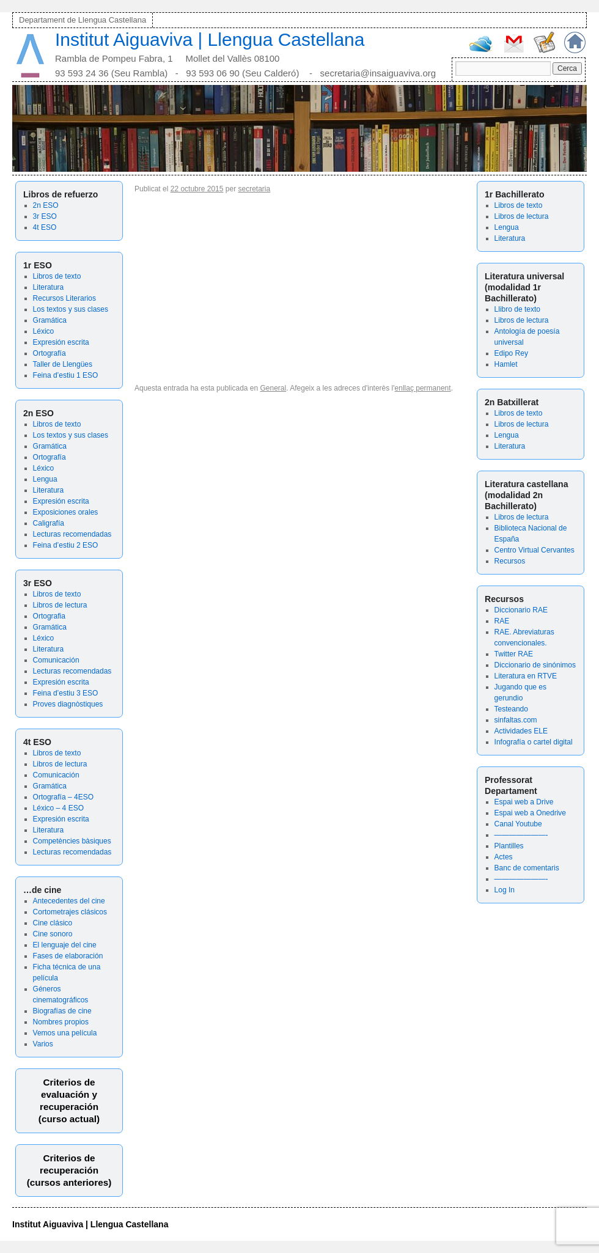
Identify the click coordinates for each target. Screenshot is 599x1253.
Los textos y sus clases (70, 309)
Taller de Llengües (62, 364)
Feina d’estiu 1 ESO (65, 375)
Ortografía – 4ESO (63, 797)
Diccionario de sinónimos (535, 665)
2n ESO (46, 205)
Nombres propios (61, 1022)
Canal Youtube (518, 824)
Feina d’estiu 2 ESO (65, 545)
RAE (502, 621)
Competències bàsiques (72, 841)
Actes (503, 857)
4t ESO (45, 227)
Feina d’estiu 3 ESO (65, 693)
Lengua (45, 479)
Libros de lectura (60, 605)
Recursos (510, 561)
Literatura (48, 287)
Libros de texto (57, 276)
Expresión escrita (61, 342)
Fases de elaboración (68, 956)
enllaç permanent (423, 388)
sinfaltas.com (515, 720)
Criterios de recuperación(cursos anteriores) (69, 1170)
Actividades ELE (521, 731)
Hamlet (506, 364)
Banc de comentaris (526, 868)
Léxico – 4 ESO (58, 808)
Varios (43, 1044)
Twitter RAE (513, 654)
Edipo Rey (511, 353)
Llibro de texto (517, 309)
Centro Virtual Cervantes (534, 550)
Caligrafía (48, 523)
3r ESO (45, 216)
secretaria (254, 189)
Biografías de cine (62, 1011)
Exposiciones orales (65, 512)
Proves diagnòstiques (68, 704)
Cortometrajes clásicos (70, 912)
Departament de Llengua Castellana (82, 19)
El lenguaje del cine (65, 945)
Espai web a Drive (524, 802)
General (273, 388)
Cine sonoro (53, 934)
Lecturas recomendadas (72, 534)
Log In (504, 890)
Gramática (50, 320)
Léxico (43, 331)
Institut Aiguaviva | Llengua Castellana (209, 39)
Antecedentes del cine (69, 901)
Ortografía (49, 353)
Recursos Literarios (64, 298)
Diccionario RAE (521, 610)
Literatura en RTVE (525, 676)
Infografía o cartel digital (533, 742)
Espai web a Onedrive (530, 813)
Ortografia (49, 616)
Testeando (511, 709)
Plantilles (509, 846)
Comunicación (56, 660)
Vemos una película (65, 1033)
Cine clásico (53, 923)
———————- (521, 835)
